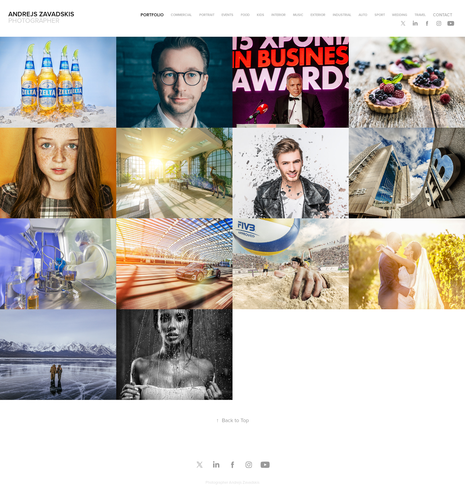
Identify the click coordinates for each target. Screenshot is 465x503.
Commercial (181, 14)
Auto (363, 14)
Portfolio (152, 15)
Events (227, 14)
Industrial (342, 14)
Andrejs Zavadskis (41, 14)
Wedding (399, 14)
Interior (278, 14)
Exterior (317, 14)
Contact (442, 15)
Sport (380, 14)
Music (298, 14)
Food (245, 14)
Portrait (206, 14)
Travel (420, 14)
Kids (260, 14)
